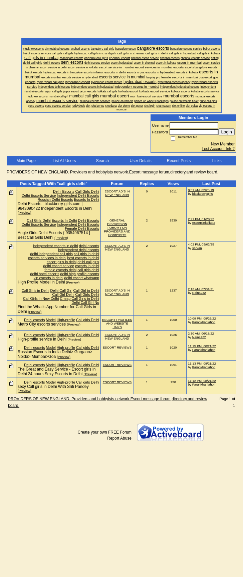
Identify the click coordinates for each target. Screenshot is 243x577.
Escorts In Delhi (86, 199)
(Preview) (24, 212)
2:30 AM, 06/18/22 (201, 333)
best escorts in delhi (83, 258)
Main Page (25, 160)
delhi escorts (89, 246)
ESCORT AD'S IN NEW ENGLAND (117, 193)
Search (102, 160)
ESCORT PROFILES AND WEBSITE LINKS (117, 323)
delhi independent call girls (51, 254)
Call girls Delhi (87, 320)
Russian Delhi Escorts (55, 199)
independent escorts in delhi (55, 246)
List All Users (64, 160)
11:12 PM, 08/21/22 (202, 381)
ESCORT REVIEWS (117, 347)
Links (217, 160)
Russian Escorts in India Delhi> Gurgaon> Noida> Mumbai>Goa (55, 354)
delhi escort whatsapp (81, 278)
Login (226, 131)
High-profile (66, 320)
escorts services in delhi (47, 258)
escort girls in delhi (61, 262)
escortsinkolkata (203, 222)
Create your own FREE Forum (105, 432)
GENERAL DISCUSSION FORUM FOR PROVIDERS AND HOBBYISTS (117, 227)
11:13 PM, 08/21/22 (202, 363)
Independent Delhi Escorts (78, 195)
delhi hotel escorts (44, 274)
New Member (223, 144)
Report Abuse (119, 438)
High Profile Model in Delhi (41, 282)
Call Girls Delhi (87, 191)
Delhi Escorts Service (39, 195)
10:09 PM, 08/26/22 (202, 318)
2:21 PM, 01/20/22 (201, 219)
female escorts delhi (60, 270)
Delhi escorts (34, 320)
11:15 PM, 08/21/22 (202, 346)
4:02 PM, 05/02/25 (201, 244)
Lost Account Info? (218, 148)
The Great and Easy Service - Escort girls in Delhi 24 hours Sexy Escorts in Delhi (56, 371)
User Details (140, 160)
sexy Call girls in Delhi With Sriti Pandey (53, 386)
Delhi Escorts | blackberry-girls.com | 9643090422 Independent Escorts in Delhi (55, 206)
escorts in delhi (87, 266)
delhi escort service (58, 266)
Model (50, 320)
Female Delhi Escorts (82, 228)
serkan (197, 248)
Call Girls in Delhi (35, 290)
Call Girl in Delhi (86, 290)
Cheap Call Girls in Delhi (79, 299)
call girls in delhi (86, 254)
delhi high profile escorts (79, 274)
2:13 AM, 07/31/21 (201, 289)
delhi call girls (88, 262)
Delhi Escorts (63, 191)
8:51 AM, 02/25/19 (201, 190)
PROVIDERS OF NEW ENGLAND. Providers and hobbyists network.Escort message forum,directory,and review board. (112, 172)
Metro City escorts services (42, 324)
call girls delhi (88, 270)
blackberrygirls (202, 193)
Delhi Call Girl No (85, 303)
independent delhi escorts (78, 250)
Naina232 (199, 293)
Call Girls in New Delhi (41, 299)
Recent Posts (179, 160)
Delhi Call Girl (61, 290)
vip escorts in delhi (48, 278)
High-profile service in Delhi (42, 339)
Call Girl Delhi (63, 295)
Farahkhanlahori (203, 322)
